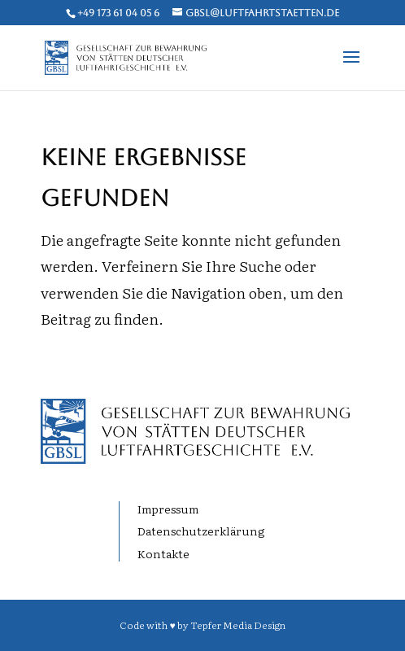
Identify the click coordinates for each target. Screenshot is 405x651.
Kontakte (163, 553)
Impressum (167, 508)
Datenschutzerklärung (200, 530)
